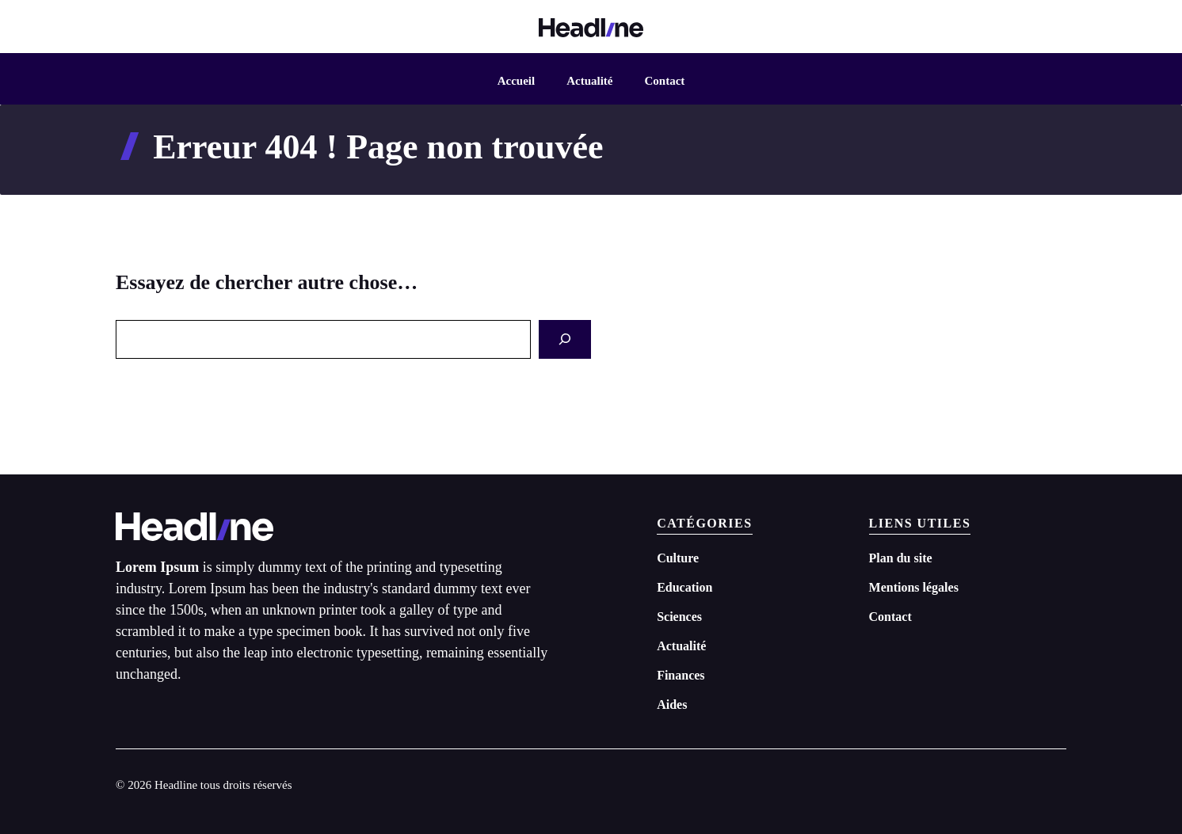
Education (684, 587)
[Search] (565, 339)
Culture (678, 558)
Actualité (589, 80)
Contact (664, 80)
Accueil (516, 80)
